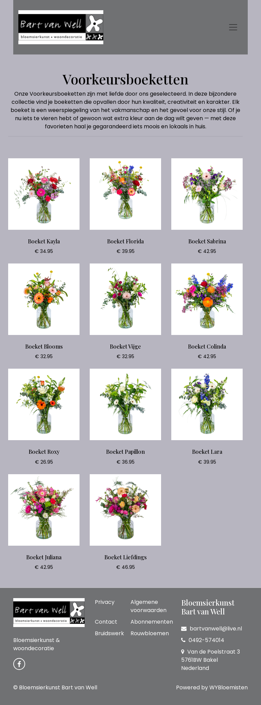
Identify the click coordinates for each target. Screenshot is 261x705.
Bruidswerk (109, 633)
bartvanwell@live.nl (211, 628)
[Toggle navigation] (233, 27)
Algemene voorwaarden (148, 606)
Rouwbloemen (149, 633)
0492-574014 (202, 640)
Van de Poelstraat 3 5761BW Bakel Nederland (210, 660)
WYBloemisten (228, 687)
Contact (106, 622)
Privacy (105, 602)
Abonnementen (151, 622)
